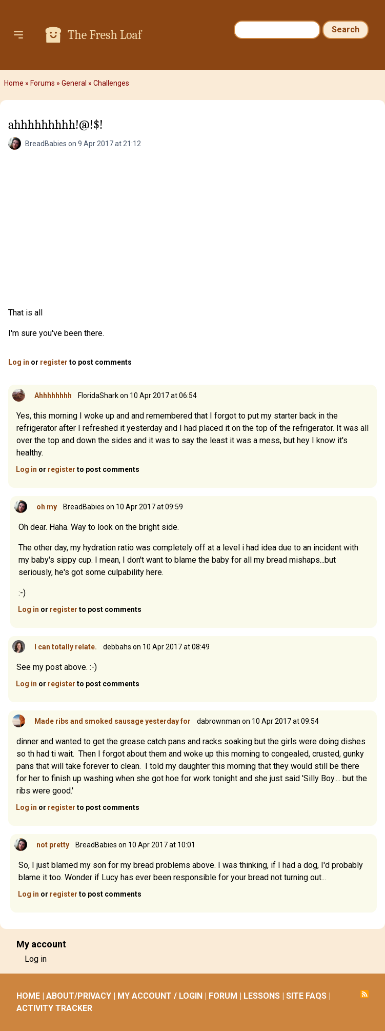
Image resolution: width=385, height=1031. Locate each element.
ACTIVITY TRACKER (54, 1008)
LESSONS (262, 996)
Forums (42, 83)
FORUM (223, 996)
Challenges (111, 83)
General (74, 83)
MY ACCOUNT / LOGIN (159, 996)
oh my (46, 507)
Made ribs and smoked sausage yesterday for (112, 721)
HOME (28, 996)
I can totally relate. (65, 647)
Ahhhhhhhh (53, 395)
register (54, 362)
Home (14, 83)
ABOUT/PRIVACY (78, 996)
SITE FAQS (306, 996)
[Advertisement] (192, 230)
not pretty (52, 845)
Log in (18, 362)
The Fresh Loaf (104, 35)
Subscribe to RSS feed (364, 994)
